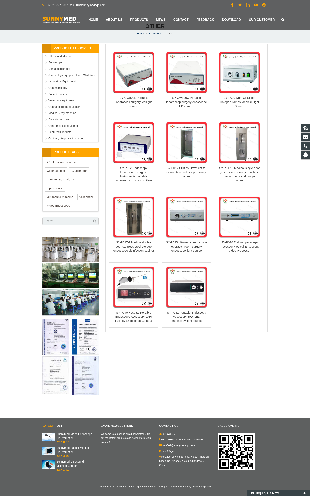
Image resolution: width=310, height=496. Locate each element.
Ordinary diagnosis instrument (66, 152)
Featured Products (59, 145)
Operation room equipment (64, 120)
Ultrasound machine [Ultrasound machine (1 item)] (60, 210)
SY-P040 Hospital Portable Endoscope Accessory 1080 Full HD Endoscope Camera (133, 330)
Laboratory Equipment (62, 95)
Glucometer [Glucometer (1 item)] (79, 184)
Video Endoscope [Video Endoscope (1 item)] (58, 219)
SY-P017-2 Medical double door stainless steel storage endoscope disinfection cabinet (133, 260)
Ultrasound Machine (60, 70)
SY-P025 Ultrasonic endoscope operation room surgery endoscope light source (186, 260)
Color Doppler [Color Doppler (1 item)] (56, 184)
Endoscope (155, 47)
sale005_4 (168, 451)
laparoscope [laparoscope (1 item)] (55, 202)
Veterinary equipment (61, 114)
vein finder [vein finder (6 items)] (86, 210)
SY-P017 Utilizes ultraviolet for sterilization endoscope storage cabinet (186, 186)
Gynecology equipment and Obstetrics (71, 89)
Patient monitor (57, 108)
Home (140, 47)
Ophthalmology (57, 101)
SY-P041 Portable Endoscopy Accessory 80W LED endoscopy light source (186, 330)
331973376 (169, 434)
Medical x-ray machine (62, 126)
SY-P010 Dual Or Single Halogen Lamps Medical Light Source (239, 116)
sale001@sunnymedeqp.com (179, 445)
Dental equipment (59, 82)
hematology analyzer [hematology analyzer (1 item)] (60, 193)
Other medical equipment (63, 139)
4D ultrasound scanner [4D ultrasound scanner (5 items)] (62, 176)
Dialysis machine (58, 133)
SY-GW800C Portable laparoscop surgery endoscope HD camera (186, 116)
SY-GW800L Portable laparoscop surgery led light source (133, 116)
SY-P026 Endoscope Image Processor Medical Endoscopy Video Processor (239, 260)
